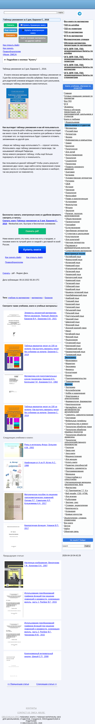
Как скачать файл (13, 257)
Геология (70, 447)
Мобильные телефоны (76, 421)
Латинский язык (73, 271)
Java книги (70, 453)
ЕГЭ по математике (73, 36)
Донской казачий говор (76, 328)
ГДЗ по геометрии (73, 29)
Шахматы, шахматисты (76, 468)
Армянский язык (73, 280)
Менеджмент (71, 361)
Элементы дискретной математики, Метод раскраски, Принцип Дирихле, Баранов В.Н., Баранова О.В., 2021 (41, 316)
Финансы (70, 369)
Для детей (70, 152)
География (70, 225)
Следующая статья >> (46, 684)
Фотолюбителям (73, 390)
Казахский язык (73, 304)
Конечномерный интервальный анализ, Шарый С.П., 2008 (38, 655)
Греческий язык (73, 307)
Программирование (75, 471)
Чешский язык (72, 319)
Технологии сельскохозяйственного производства (75, 442)
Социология (71, 161)
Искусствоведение (74, 155)
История (69, 187)
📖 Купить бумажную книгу (33, 25)
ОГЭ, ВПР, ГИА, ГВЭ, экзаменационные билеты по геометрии (78, 59)
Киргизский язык (73, 346)
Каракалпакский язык (75, 352)
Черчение (70, 190)
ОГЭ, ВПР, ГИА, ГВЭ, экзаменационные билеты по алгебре (78, 51)
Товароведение (73, 381)
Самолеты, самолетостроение (79, 415)
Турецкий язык (72, 301)
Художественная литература (79, 178)
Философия (71, 196)
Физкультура (71, 205)
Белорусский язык (74, 277)
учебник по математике (18, 298)
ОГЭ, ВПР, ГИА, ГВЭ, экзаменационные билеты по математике (78, 67)
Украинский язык (73, 274)
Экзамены (68, 107)
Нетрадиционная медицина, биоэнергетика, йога (78, 483)
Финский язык (72, 337)
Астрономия (71, 202)
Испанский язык (73, 263)
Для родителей (72, 239)
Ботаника (70, 175)
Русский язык (72, 131)
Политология (71, 149)
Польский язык (72, 313)
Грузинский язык (73, 343)
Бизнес (69, 375)
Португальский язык (75, 316)
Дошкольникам (72, 122)
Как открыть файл (11, 45)
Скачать (10, 25)
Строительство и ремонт (77, 424)
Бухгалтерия (71, 372)
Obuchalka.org (10, 717)
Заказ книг (70, 450)
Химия (68, 143)
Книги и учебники (72, 119)
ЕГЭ (66, 104)
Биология (70, 146)
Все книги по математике (76, 21)
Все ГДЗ (67, 101)
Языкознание (72, 340)
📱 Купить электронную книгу (33, 31)
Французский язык (74, 260)
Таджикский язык (73, 355)
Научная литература (75, 242)
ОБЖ (68, 184)
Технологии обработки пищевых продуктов (75, 431)
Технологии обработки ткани (79, 427)
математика (37, 298)
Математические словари (76, 39)
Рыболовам (71, 499)
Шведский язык (73, 322)
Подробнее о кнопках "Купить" (22, 60)
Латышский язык (73, 310)
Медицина (70, 474)
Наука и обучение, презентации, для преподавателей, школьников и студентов (78, 113)
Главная (68, 93)
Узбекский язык (73, 286)
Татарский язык (73, 283)
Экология (70, 211)
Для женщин (71, 459)
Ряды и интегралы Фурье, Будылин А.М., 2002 (40, 446)
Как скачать (8, 48)
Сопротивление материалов (79, 251)
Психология (71, 193)
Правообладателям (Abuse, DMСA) (12, 53)
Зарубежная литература (77, 231)
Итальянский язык (74, 268)
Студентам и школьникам (77, 234)
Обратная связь (71, 531)
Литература (71, 134)
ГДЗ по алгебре (71, 25)
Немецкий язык (73, 265)
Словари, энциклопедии (77, 505)
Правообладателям (14, 262)
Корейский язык (73, 289)
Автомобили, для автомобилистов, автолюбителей (73, 409)
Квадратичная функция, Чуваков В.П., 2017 (41, 526)
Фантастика (71, 488)
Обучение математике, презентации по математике (77, 44)
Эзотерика (70, 387)
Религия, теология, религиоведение (74, 214)
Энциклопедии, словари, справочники (75, 519)
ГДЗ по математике (73, 32)
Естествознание (73, 228)
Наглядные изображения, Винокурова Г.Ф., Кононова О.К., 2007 (41, 564)
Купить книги (32, 249)
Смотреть (10, 35)
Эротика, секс (72, 502)
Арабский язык (72, 298)
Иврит (68, 331)
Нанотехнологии (73, 404)
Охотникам (71, 418)
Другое (67, 526)
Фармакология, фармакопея (79, 401)
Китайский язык (73, 334)
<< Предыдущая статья (18, 684)
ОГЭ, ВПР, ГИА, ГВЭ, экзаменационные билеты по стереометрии (78, 75)
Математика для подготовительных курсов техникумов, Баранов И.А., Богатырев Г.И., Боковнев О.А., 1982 (41, 379)
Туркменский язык (74, 349)
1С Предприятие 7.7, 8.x (77, 490)
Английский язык (73, 257)
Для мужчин (71, 496)
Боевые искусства (74, 514)
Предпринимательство (76, 378)
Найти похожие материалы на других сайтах (33, 39)
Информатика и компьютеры (79, 140)
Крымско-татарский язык (77, 292)
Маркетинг (70, 363)
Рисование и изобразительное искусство (77, 246)
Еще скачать (10, 30)
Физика (69, 137)
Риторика (70, 181)
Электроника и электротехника (72, 397)
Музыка (69, 208)
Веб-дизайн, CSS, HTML (77, 493)
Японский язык (72, 325)
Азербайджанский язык (76, 295)
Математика (71, 128)
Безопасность (72, 508)
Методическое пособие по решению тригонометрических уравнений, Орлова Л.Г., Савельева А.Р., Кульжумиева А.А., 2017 (41, 498)
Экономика (71, 366)
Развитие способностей (76, 465)
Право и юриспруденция (77, 199)
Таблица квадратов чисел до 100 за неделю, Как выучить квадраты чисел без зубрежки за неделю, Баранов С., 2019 (41, 350)
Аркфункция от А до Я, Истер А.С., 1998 (40, 464)
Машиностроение (74, 456)
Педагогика (71, 164)
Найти (67, 529)
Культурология (72, 237)
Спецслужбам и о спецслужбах (73, 478)
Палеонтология (73, 222)
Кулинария (70, 511)
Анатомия (70, 172)
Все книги (68, 523)
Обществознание (73, 219)
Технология (71, 158)
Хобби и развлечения (75, 393)
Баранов (48, 298)
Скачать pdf (32, 231)
